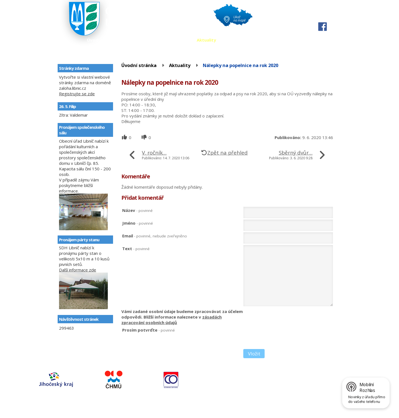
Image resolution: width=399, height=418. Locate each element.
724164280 (240, 386)
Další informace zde (77, 270)
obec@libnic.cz (254, 391)
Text (136, 248)
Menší (312, 16)
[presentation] (285, 338)
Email (154, 236)
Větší (332, 16)
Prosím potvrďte (148, 330)
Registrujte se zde (77, 93)
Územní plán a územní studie (282, 40)
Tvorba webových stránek (72, 411)
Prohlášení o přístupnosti (147, 406)
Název (137, 210)
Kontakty (235, 40)
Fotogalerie (176, 40)
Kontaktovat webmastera (75, 406)
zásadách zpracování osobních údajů (171, 319)
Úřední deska (141, 40)
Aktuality (206, 40)
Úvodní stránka (103, 40)
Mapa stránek (111, 406)
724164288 (240, 381)
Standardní (322, 16)
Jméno (137, 223)
